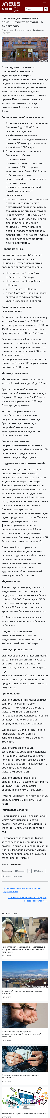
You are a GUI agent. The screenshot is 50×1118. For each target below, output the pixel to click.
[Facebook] (3, 9)
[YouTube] (10, 9)
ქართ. (16, 10)
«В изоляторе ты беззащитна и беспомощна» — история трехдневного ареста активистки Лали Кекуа (25, 949)
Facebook (20, 871)
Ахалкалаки (16, 864)
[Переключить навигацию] (44, 3)
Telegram (39, 871)
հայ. (16, 8)
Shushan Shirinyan (23, 30)
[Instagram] (6, 9)
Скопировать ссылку (12, 876)
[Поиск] (34, 9)
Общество (39, 30)
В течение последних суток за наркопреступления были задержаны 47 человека (21, 1034)
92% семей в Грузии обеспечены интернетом (24, 1113)
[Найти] (46, 9)
